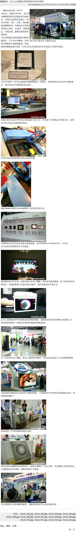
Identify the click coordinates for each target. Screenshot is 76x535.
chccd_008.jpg (54, 517)
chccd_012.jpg (54, 520)
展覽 (8, 526)
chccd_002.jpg (40, 514)
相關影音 (4, 1)
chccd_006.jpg (26, 517)
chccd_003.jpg (54, 514)
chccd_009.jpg (69, 517)
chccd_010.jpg (26, 520)
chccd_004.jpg (69, 514)
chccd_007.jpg (40, 517)
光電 (14, 526)
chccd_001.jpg (26, 514)
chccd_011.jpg (40, 520)
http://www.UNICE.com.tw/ (12, 208)
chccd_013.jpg (69, 520)
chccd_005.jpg (12, 517)
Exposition (36, 5)
